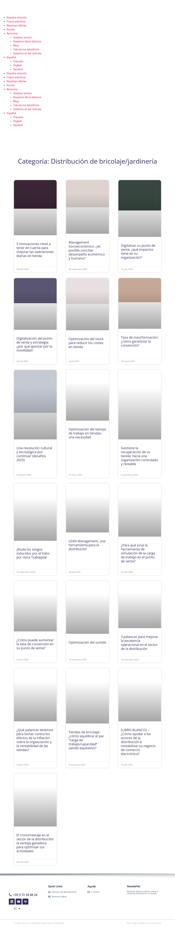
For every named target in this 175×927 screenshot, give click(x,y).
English (17, 65)
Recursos (12, 33)
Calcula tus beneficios (26, 49)
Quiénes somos (22, 37)
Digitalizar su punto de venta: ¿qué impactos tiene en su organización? (138, 251)
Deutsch (18, 69)
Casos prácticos (16, 21)
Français (18, 61)
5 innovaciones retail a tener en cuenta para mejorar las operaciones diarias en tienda (35, 250)
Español (11, 57)
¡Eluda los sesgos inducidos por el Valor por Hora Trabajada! (33, 553)
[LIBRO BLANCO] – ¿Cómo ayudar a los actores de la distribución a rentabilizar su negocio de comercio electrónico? (138, 742)
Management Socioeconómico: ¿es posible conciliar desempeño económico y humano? (87, 250)
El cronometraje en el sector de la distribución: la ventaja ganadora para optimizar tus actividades (35, 843)
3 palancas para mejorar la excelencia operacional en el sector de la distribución (139, 642)
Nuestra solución (17, 17)
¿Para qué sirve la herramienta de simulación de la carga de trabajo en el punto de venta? (138, 553)
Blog (16, 45)
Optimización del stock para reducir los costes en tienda (86, 343)
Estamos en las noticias (27, 53)
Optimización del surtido (87, 642)
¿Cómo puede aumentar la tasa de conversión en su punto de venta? (35, 644)
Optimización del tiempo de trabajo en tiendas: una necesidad (87, 433)
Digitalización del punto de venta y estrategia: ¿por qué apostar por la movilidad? (34, 344)
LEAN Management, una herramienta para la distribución (87, 545)
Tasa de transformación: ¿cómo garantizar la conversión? (139, 341)
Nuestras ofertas (16, 25)
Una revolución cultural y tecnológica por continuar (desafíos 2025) (34, 454)
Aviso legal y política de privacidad (144, 923)
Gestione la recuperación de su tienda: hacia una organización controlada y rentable (139, 456)
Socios (11, 29)
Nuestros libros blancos (27, 41)
